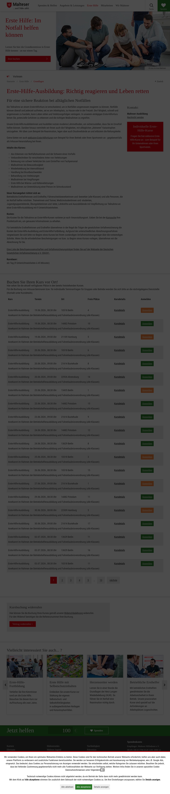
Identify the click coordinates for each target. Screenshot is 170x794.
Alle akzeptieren (84, 787)
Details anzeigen (102, 787)
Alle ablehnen (68, 787)
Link (102, 770)
